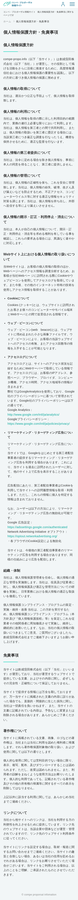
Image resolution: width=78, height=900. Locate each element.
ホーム (7, 21)
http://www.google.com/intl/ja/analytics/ (33, 414)
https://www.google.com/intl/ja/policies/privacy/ (38, 423)
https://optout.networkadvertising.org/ (32, 536)
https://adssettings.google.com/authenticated (37, 527)
